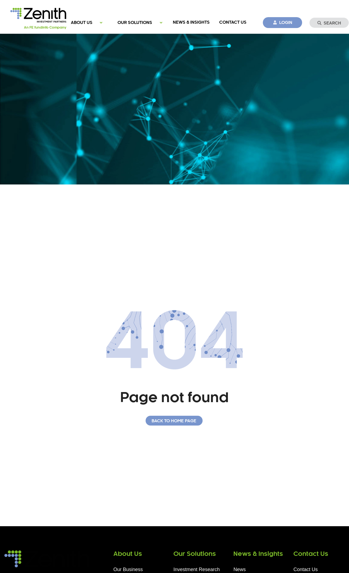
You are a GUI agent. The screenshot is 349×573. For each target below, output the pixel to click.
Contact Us (232, 22)
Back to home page (174, 421)
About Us (81, 23)
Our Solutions (135, 23)
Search (329, 23)
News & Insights (191, 22)
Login (283, 22)
